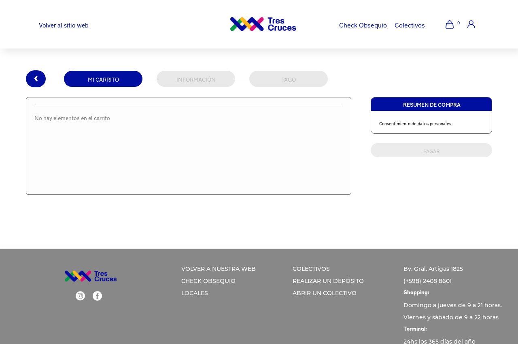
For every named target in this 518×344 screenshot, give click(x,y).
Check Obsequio (363, 24)
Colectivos (410, 24)
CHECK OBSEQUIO (208, 281)
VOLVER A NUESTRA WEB (218, 268)
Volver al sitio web (64, 24)
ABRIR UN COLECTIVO (325, 293)
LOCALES (194, 293)
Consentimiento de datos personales (415, 123)
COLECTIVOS (311, 268)
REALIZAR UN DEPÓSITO (328, 281)
